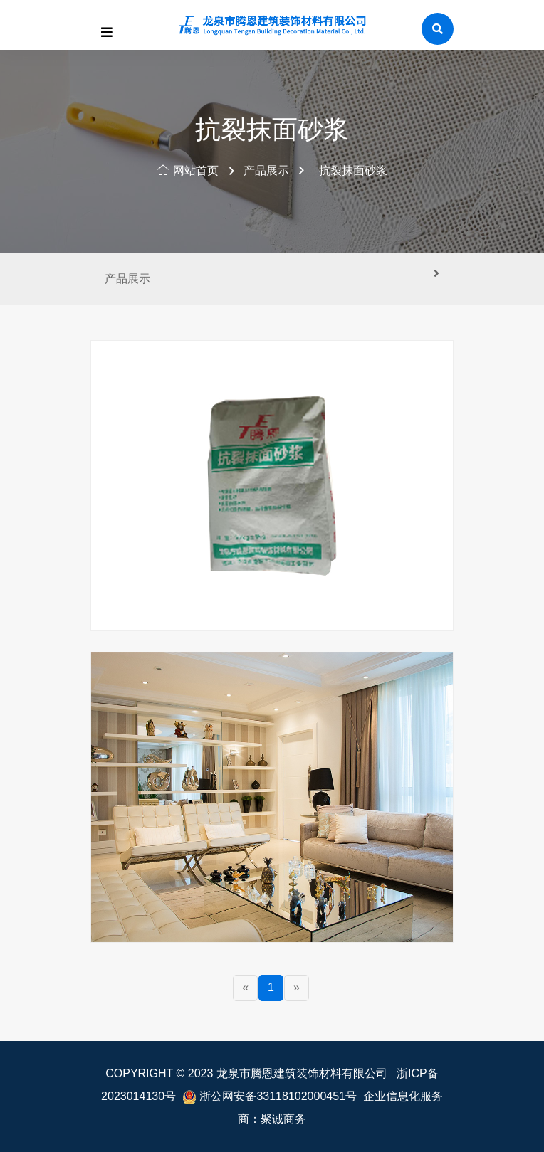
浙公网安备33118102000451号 (278, 1096)
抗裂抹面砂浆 (353, 170)
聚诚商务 (283, 1119)
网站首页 (188, 170)
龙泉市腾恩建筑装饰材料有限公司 (301, 1073)
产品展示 (266, 170)
